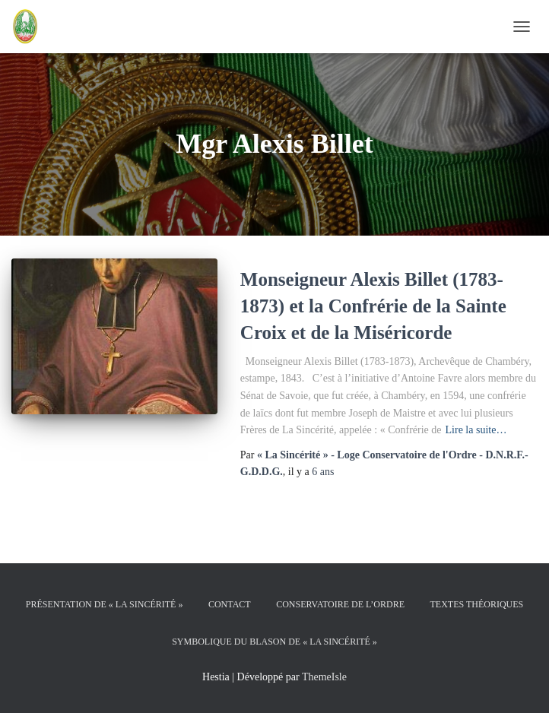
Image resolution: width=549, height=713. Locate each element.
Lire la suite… (476, 430)
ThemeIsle (324, 677)
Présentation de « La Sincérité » (104, 604)
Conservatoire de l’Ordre (340, 604)
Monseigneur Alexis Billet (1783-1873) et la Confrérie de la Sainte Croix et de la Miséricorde (373, 306)
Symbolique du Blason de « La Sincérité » (274, 641)
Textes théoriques (476, 604)
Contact (229, 604)
